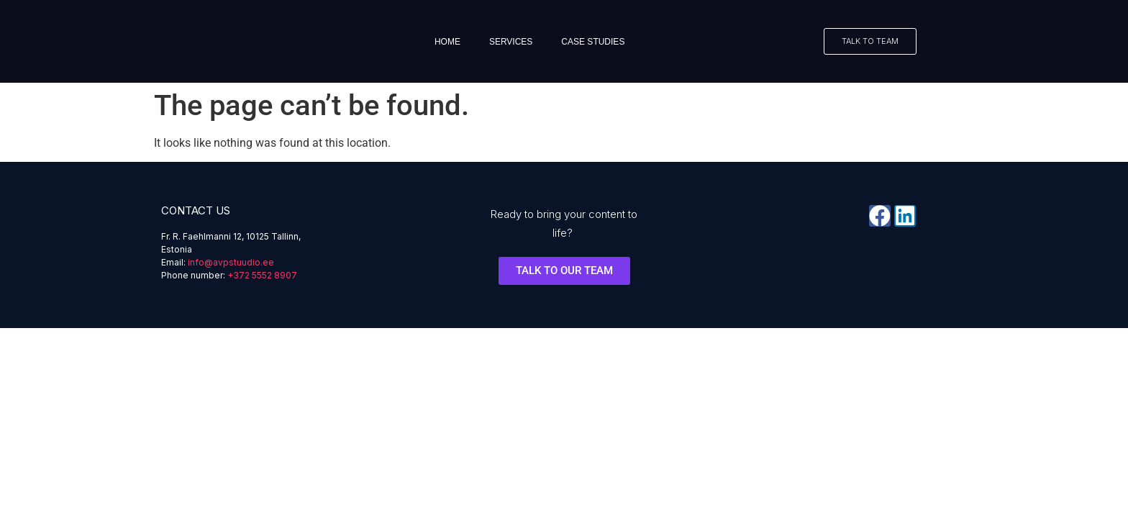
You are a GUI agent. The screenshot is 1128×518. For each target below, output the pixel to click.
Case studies (592, 42)
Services (510, 42)
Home (447, 42)
